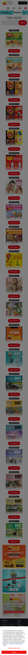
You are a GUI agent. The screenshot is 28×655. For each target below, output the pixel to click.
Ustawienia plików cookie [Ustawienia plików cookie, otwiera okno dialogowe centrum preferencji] (14, 648)
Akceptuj (14, 652)
